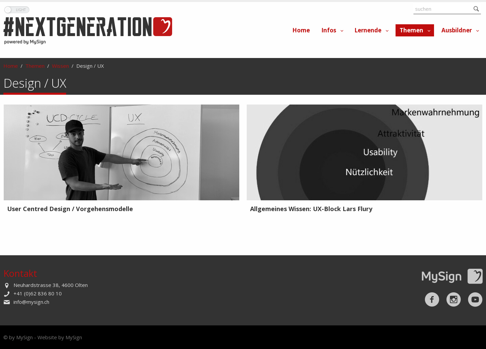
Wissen (60, 65)
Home (301, 30)
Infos (328, 30)
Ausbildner (456, 30)
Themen (411, 30)
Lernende (367, 30)
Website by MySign (59, 337)
